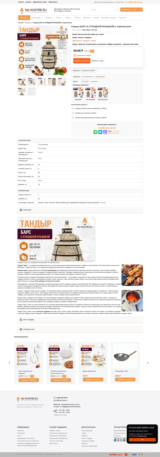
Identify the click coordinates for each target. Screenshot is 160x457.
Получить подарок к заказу (85, 41)
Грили (59, 18)
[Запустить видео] (56, 239)
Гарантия (20, 430)
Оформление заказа (40, 2)
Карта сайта (53, 443)
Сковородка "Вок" (121, 371)
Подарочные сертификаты (58, 438)
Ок (142, 439)
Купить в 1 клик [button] (97, 61)
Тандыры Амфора (88, 441)
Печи (78, 18)
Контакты (122, 18)
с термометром (100, 77)
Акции (96, 18)
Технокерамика (43, 144)
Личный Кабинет (119, 430)
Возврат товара (54, 430)
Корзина (28, 2)
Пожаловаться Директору (58, 433)
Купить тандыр (87, 438)
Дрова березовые (89, 371)
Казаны (49, 18)
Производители (87, 430)
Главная (21, 2)
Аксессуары (37, 18)
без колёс (85, 81)
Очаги (68, 18)
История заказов (119, 433)
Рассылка (117, 436)
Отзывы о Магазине (56, 441)
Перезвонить (53, 2)
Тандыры (24, 18)
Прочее (87, 18)
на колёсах (94, 81)
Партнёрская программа (57, 436)
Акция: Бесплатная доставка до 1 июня (88, 34)
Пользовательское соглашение (28, 441)
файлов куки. (142, 436)
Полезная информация (89, 446)
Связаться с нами (60, 415)
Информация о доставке (25, 438)
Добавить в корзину (81, 61)
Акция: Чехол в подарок (81, 37)
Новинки (85, 443)
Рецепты (85, 436)
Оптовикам (21, 433)
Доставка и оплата (108, 18)
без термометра (87, 77)
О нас (19, 436)
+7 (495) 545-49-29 (133, 2)
